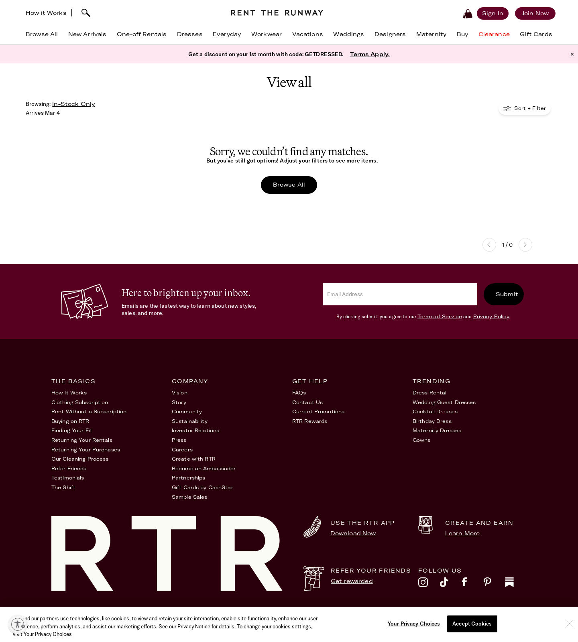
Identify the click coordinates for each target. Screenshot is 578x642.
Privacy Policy (491, 316)
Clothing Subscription (79, 402)
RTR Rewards (309, 421)
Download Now (353, 533)
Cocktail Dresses (435, 411)
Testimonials (67, 478)
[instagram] (429, 584)
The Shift (63, 487)
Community (187, 411)
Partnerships (188, 478)
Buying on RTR (70, 421)
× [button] (572, 54)
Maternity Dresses (437, 430)
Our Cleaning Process (79, 459)
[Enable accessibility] (17, 624)
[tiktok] (451, 584)
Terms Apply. (370, 54)
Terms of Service (439, 316)
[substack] (516, 584)
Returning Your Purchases (85, 450)
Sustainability (190, 421)
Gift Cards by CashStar (202, 487)
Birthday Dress (432, 421)
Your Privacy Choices (499, 613)
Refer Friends (69, 468)
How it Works (46, 12)
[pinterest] (494, 584)
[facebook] (472, 584)
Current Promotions (318, 411)
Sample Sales (189, 497)
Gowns (422, 440)
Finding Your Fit (71, 430)
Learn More (462, 533)
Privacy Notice (193, 634)
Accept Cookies (472, 631)
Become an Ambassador (204, 468)
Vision (179, 393)
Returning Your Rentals (81, 440)
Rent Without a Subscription (88, 411)
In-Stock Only (73, 104)
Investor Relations (195, 430)
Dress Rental (429, 393)
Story (179, 402)
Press (179, 440)
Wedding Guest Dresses (444, 402)
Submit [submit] (507, 294)
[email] (400, 294)
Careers (182, 450)
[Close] (569, 631)
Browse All (289, 184)
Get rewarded (352, 581)
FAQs (299, 393)
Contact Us (307, 402)
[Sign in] (493, 13)
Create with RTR (194, 459)
